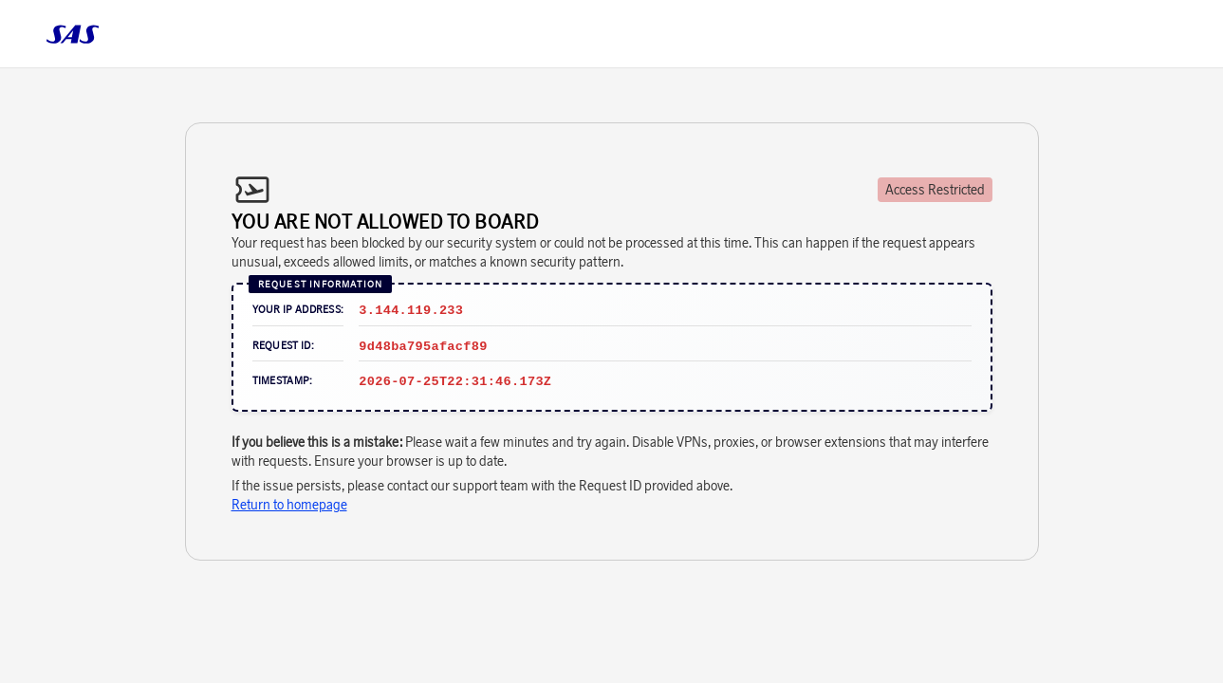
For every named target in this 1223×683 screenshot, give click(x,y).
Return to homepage (289, 504)
